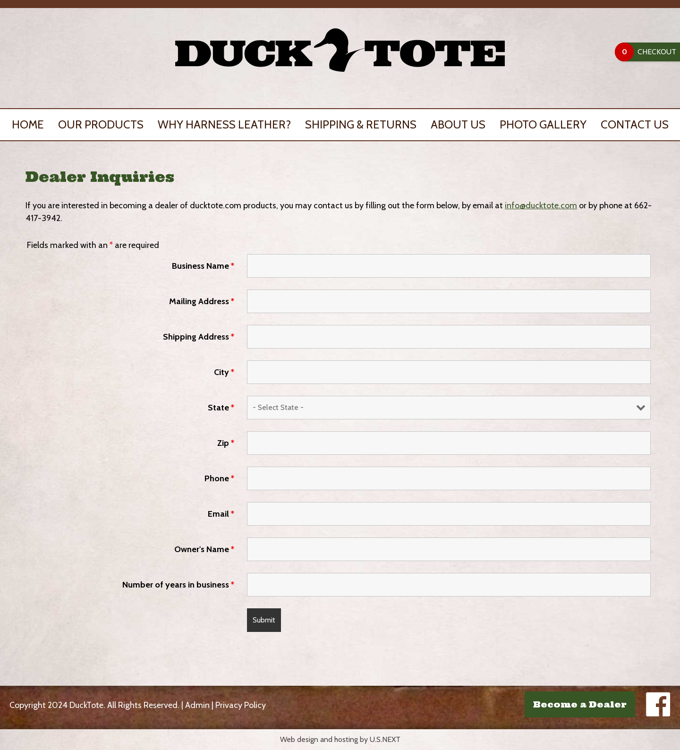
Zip (225, 443)
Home (28, 124)
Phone (219, 478)
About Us (458, 124)
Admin (197, 705)
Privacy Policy (240, 705)
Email (221, 514)
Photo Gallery (543, 124)
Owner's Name (204, 549)
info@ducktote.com (541, 205)
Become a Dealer (580, 704)
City (224, 372)
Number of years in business (178, 584)
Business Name (203, 266)
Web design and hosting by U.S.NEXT (340, 739)
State (221, 407)
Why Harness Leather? (224, 124)
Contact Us (635, 124)
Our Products (101, 124)
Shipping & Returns (360, 124)
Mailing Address (201, 301)
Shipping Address (198, 336)
